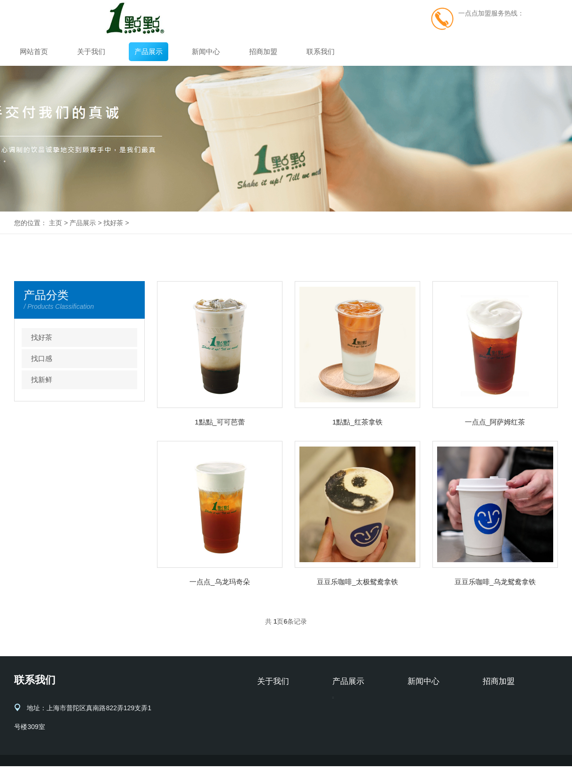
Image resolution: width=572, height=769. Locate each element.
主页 (55, 223)
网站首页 (34, 51)
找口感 (41, 358)
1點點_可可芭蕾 (220, 422)
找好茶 (113, 223)
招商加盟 (263, 51)
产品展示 (148, 51)
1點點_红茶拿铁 (357, 422)
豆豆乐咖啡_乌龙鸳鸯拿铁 (495, 582)
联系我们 (320, 51)
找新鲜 (41, 380)
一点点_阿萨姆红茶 (495, 422)
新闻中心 (206, 51)
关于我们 (91, 51)
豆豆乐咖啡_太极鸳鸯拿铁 (357, 582)
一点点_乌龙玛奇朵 (219, 582)
